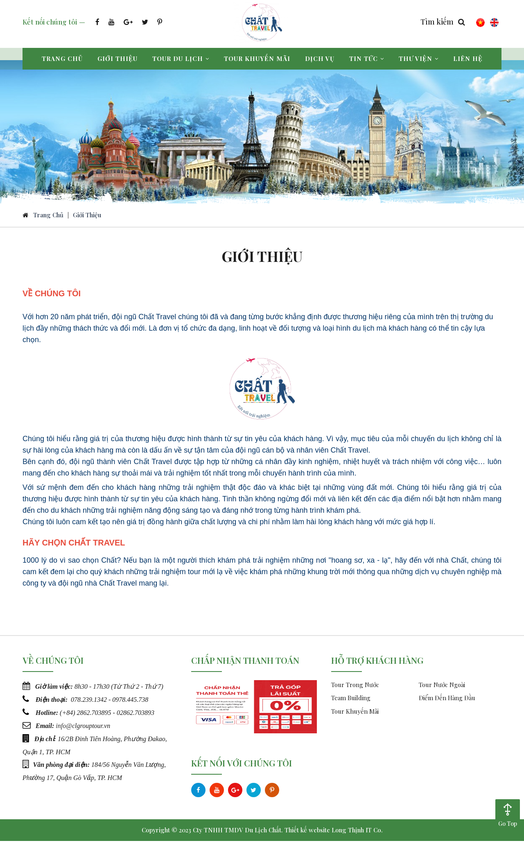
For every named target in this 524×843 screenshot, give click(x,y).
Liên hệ (468, 58)
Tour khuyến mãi (257, 58)
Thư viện (418, 58)
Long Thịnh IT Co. (357, 832)
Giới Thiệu (87, 217)
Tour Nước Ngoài (442, 687)
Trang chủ (62, 58)
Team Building (350, 700)
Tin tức (366, 58)
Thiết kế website (307, 832)
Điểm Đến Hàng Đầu (447, 700)
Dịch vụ (319, 58)
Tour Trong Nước (355, 687)
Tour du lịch (180, 58)
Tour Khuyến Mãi (355, 713)
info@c (65, 726)
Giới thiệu (117, 58)
